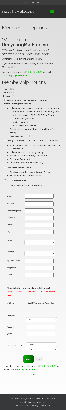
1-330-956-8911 (35, 2)
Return (33, 374)
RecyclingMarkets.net (18, 11)
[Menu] (52, 11)
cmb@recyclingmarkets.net (15, 75)
